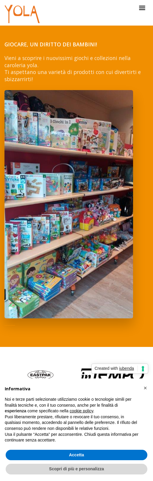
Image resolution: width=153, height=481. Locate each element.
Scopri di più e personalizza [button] (76, 468)
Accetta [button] (76, 454)
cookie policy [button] (81, 410)
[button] (145, 388)
